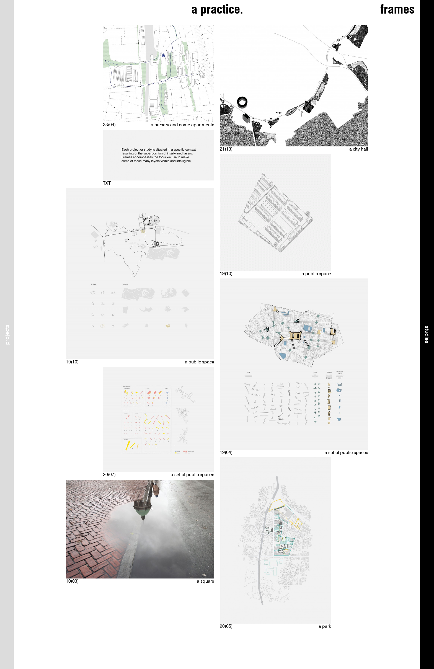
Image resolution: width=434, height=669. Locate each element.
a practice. (217, 9)
